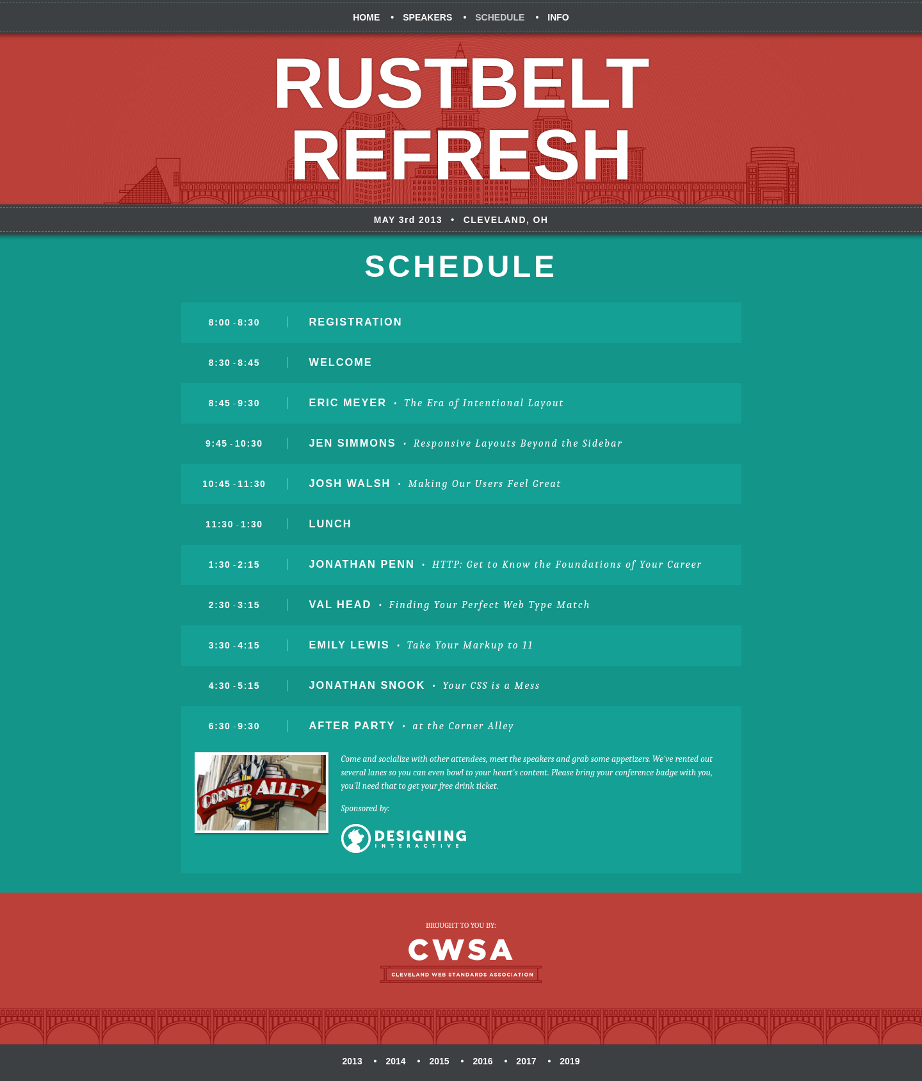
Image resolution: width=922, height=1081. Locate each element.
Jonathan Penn (362, 564)
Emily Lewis (349, 644)
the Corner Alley (471, 726)
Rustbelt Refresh (461, 119)
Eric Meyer (348, 402)
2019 (569, 1061)
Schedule (499, 17)
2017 (526, 1061)
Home (366, 17)
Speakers (427, 17)
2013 (352, 1061)
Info (558, 17)
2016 (482, 1061)
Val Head (340, 604)
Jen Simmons (352, 443)
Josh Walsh (350, 483)
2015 (439, 1061)
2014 (395, 1061)
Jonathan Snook (367, 685)
